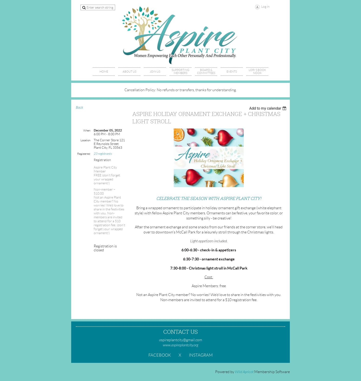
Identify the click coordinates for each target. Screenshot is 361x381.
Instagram (201, 355)
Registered (83, 153)
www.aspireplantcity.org (180, 345)
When (86, 130)
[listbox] (268, 108)
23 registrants (103, 154)
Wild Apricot (244, 372)
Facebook (159, 355)
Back (79, 107)
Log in (265, 6)
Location (85, 140)
